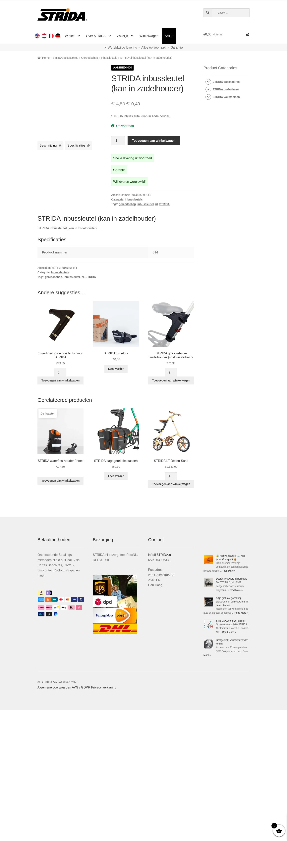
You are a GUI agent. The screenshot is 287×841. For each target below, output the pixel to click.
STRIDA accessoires (65, 57)
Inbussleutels (109, 57)
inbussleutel (146, 204)
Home (46, 57)
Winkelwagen (149, 36)
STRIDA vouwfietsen (226, 97)
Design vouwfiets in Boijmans (231, 578)
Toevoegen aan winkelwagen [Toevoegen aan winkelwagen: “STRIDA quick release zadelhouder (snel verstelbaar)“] (171, 380)
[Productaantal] (118, 140)
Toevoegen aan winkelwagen (154, 140)
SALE (169, 36)
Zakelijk (122, 36)
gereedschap (127, 204)
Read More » (229, 570)
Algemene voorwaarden (54, 764)
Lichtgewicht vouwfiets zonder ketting (223, 724)
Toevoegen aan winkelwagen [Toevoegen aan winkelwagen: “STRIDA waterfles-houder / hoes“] (60, 480)
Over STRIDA (96, 36)
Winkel (70, 36)
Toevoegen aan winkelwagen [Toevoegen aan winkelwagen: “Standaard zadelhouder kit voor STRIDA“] (60, 380)
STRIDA (164, 204)
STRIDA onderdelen (226, 89)
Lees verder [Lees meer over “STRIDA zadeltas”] (116, 368)
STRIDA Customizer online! (218, 678)
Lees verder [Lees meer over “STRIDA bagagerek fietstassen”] (116, 476)
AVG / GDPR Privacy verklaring (94, 764)
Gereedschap (89, 57)
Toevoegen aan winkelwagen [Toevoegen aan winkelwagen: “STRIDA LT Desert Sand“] (171, 484)
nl (156, 204)
